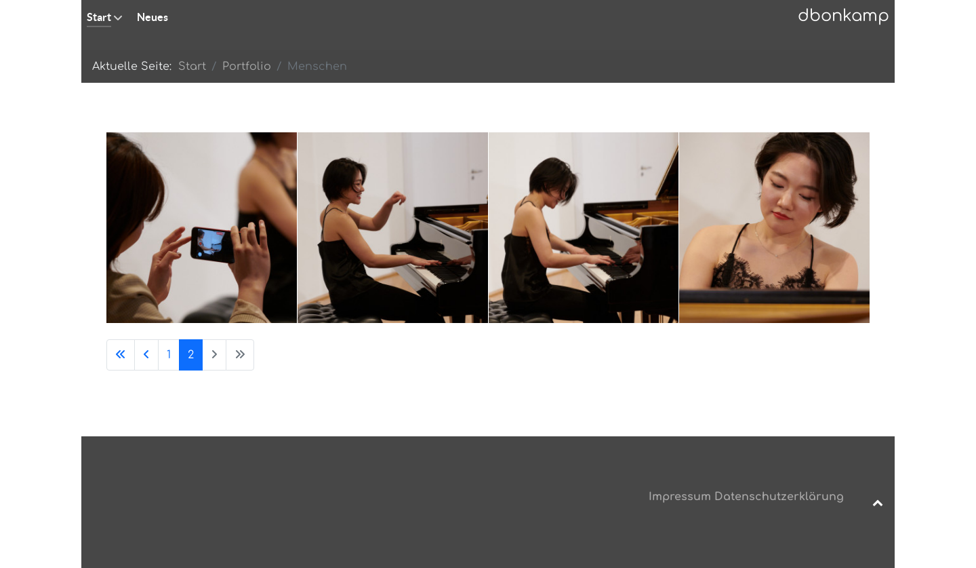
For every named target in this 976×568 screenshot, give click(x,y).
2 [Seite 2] (191, 355)
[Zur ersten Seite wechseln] (120, 355)
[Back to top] (877, 502)
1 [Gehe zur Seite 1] (169, 355)
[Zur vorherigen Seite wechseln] (146, 355)
